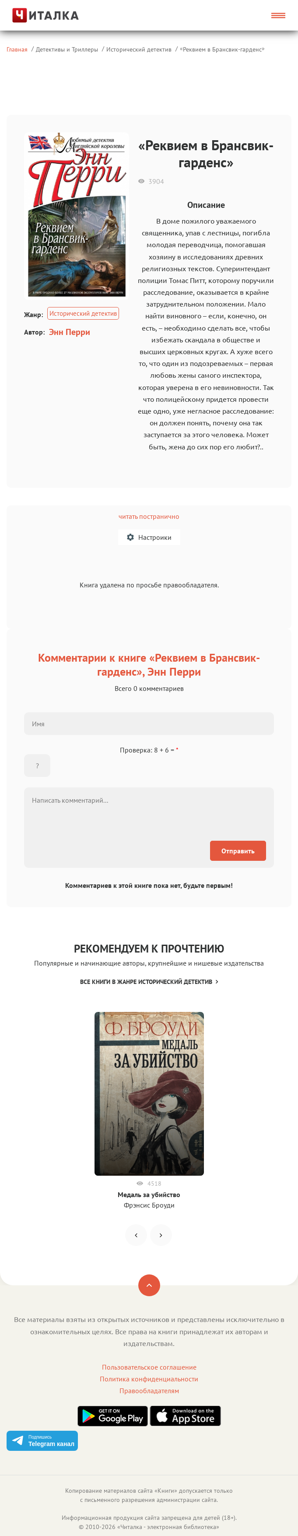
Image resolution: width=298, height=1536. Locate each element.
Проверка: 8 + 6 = (149, 750)
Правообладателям (149, 1390)
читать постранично (149, 516)
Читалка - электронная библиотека (168, 1527)
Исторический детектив (139, 49)
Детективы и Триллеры (67, 49)
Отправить (238, 850)
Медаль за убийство (149, 1194)
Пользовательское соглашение (149, 1367)
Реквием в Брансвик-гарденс (222, 49)
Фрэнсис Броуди (149, 1205)
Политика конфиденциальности (149, 1378)
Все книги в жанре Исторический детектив (149, 982)
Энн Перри (69, 332)
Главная (17, 49)
